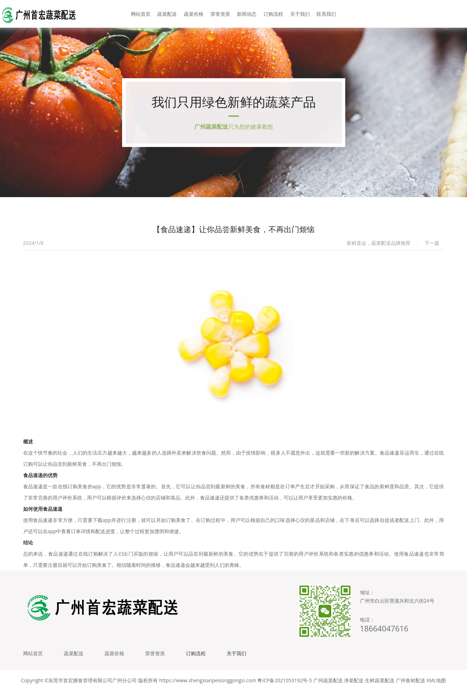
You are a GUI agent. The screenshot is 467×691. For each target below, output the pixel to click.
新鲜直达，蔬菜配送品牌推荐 (379, 243)
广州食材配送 (410, 680)
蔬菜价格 (194, 14)
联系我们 (326, 14)
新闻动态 (246, 14)
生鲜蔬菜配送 (379, 680)
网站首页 (141, 14)
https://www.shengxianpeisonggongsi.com (207, 680)
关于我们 (300, 14)
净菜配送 (353, 680)
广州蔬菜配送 (328, 680)
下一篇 (432, 243)
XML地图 (436, 680)
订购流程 (273, 14)
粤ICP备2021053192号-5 (284, 680)
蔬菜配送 (167, 14)
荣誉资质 (220, 14)
